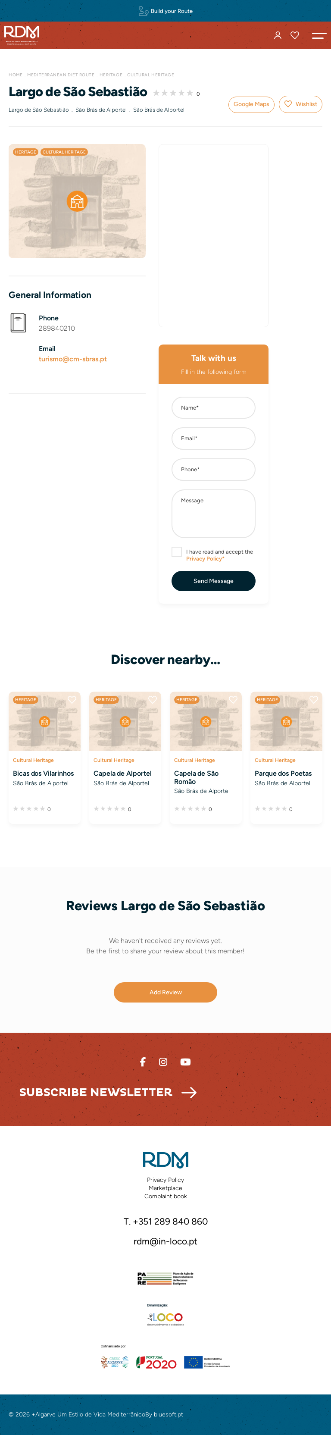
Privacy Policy (165, 1180)
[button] (319, 35)
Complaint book (165, 1196)
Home (15, 75)
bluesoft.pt (168, 1414)
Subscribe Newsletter (95, 1093)
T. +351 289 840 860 (166, 1221)
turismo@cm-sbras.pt (73, 359)
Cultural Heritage (150, 75)
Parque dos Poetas (283, 773)
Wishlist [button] (306, 104)
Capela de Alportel (123, 773)
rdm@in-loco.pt (165, 1241)
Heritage (111, 75)
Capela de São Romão (196, 777)
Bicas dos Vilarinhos (43, 773)
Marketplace (165, 1188)
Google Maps (251, 104)
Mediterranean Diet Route (60, 75)
